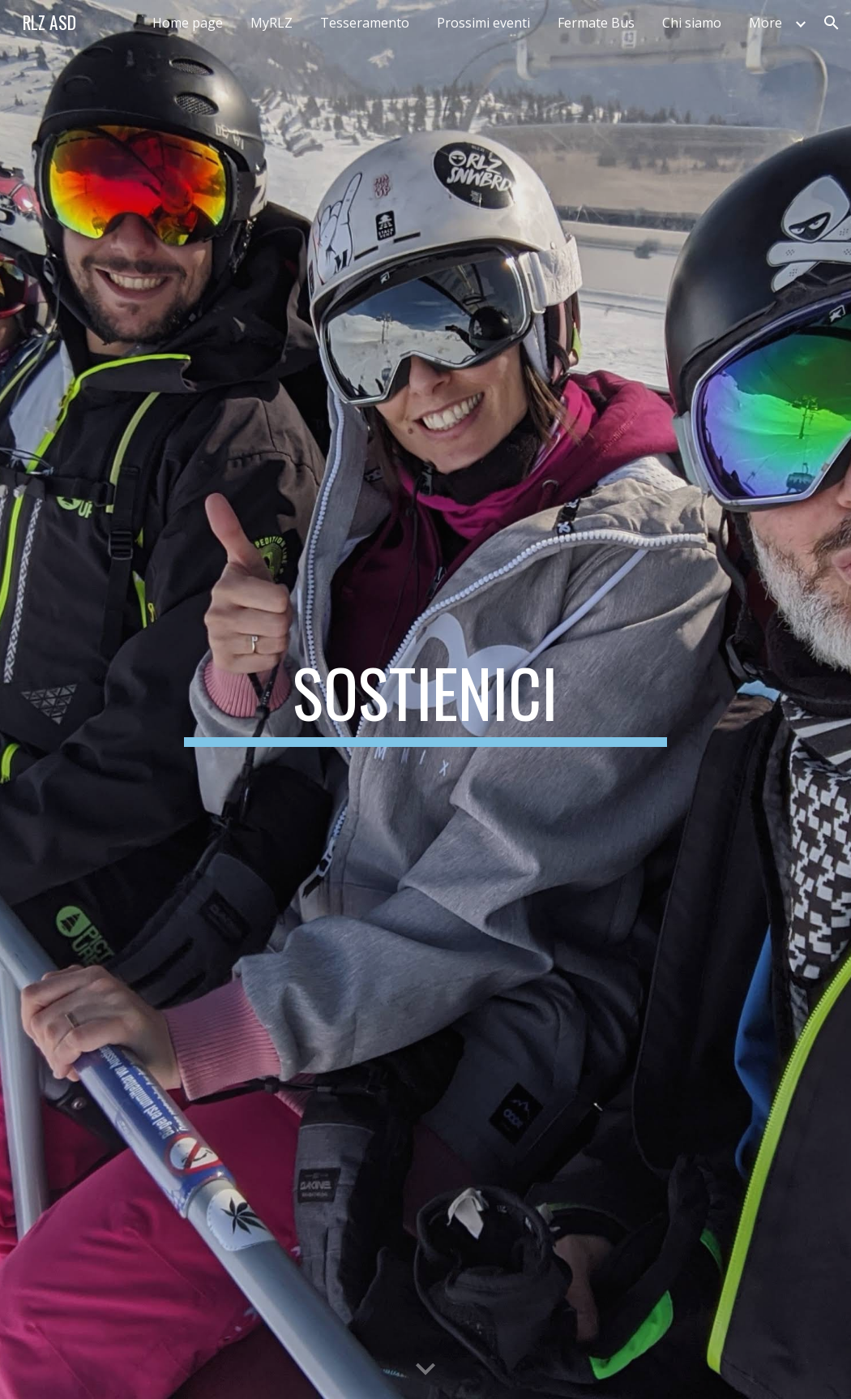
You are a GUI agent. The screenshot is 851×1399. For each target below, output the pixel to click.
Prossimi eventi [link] (483, 23)
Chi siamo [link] (691, 23)
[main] (425, 699)
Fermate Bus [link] (596, 23)
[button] (831, 22)
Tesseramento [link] (364, 23)
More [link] (765, 23)
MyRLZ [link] (271, 23)
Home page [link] (187, 23)
